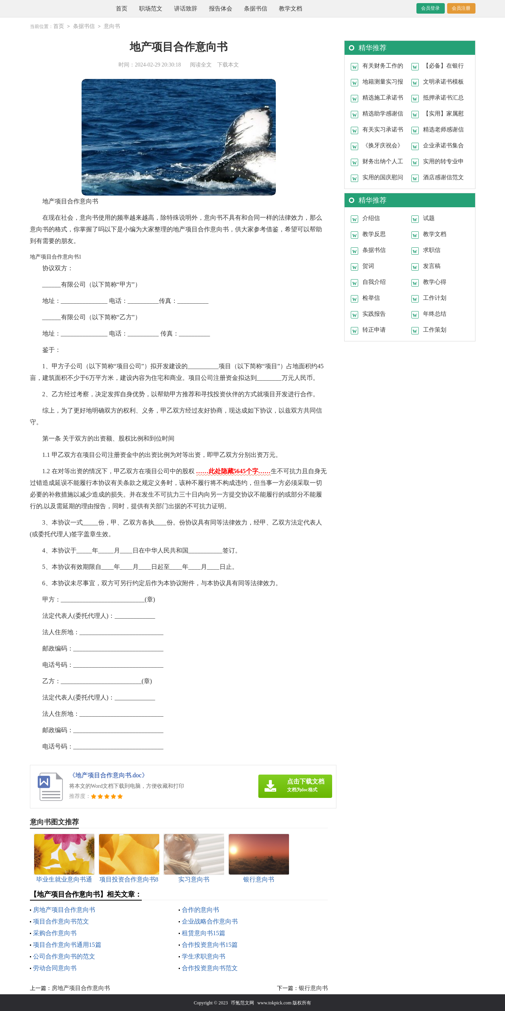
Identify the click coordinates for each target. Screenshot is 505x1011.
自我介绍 (374, 281)
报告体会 (220, 8)
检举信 (371, 297)
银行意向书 (313, 988)
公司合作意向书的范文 (64, 956)
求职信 (432, 250)
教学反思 (374, 234)
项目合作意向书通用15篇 (67, 944)
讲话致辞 (185, 8)
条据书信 (255, 8)
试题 (429, 218)
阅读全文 (201, 64)
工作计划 (434, 297)
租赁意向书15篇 (203, 932)
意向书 (112, 26)
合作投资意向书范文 (210, 967)
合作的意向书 (200, 909)
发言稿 (432, 265)
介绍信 (371, 218)
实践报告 (374, 313)
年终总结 (434, 313)
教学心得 (434, 281)
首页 (121, 8)
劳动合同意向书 (55, 967)
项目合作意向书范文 (61, 921)
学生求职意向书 (203, 956)
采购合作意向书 (55, 932)
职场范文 (150, 8)
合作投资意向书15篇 (210, 944)
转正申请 (374, 329)
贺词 (368, 265)
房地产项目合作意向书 (64, 909)
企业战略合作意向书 (210, 921)
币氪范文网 (242, 1002)
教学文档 (290, 8)
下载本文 (228, 64)
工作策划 (434, 329)
